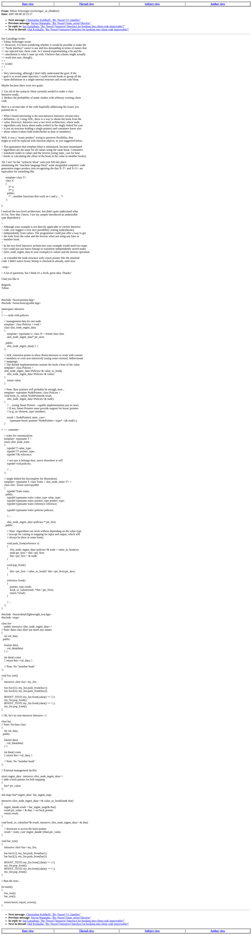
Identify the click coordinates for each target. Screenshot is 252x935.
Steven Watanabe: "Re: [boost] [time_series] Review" (61, 23)
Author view (217, 3)
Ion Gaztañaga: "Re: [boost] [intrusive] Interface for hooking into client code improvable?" (74, 26)
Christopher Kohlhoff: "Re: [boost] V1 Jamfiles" (53, 20)
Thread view (86, 3)
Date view (28, 3)
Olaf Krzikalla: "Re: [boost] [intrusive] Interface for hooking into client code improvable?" (78, 29)
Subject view (152, 3)
